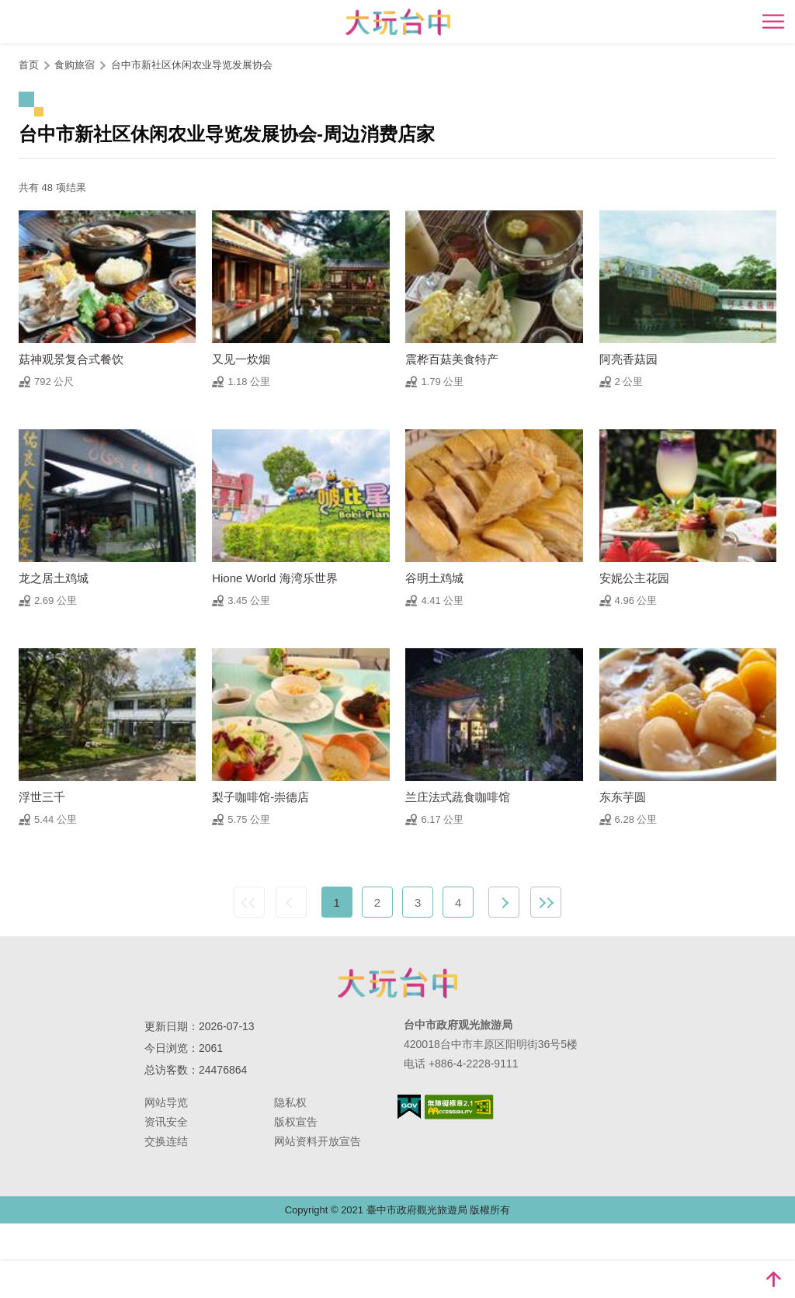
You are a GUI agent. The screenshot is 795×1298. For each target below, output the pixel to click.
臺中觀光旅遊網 (397, 22)
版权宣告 (296, 1122)
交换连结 (166, 1141)
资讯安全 (166, 1122)
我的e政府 (409, 1107)
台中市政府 (397, 982)
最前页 (249, 902)
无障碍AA (459, 1107)
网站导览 (166, 1102)
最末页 (545, 902)
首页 (29, 65)
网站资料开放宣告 (317, 1141)
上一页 (291, 902)
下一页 (503, 902)
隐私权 (290, 1102)
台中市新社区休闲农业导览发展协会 (192, 65)
